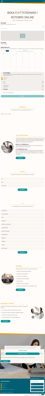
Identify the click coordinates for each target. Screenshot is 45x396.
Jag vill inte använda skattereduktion (7, 92)
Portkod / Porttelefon (3, 28)
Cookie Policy (26, 348)
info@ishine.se (4, 387)
